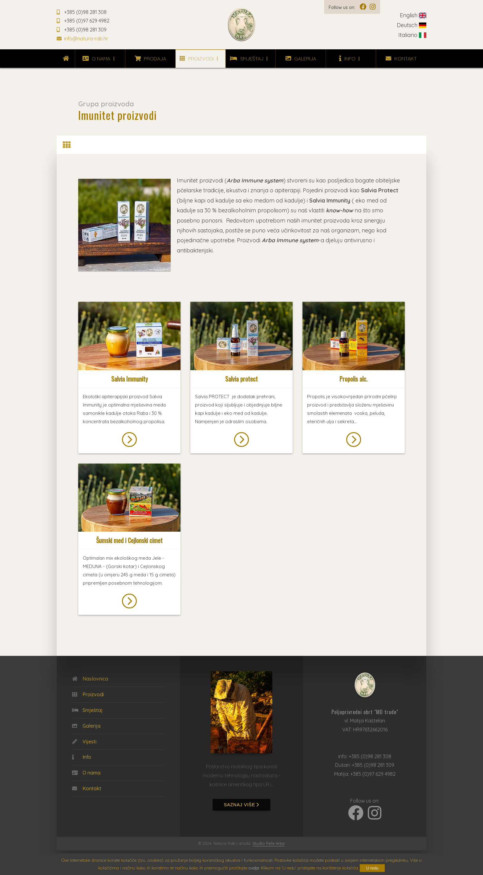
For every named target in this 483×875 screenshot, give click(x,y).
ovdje (254, 868)
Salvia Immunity (129, 378)
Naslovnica (90, 679)
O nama (100, 58)
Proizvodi (200, 58)
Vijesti (84, 742)
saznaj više (241, 804)
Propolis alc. (353, 378)
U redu (372, 868)
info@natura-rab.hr (82, 38)
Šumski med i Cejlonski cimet (129, 540)
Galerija (301, 58)
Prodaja (150, 58)
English (413, 15)
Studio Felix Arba (269, 843)
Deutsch (411, 25)
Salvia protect (241, 378)
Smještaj (250, 58)
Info (351, 58)
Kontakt (401, 58)
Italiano (412, 35)
